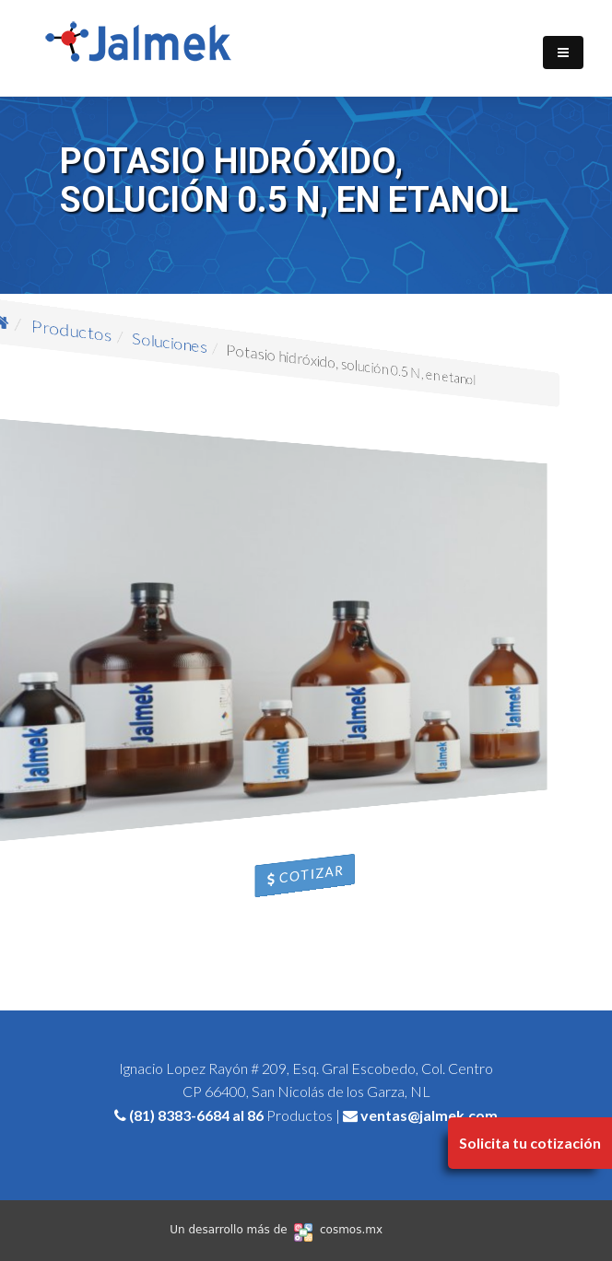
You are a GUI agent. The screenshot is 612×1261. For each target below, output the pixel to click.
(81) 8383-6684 (179, 1115)
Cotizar (306, 875)
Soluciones (185, 373)
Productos (114, 380)
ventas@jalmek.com (429, 1115)
